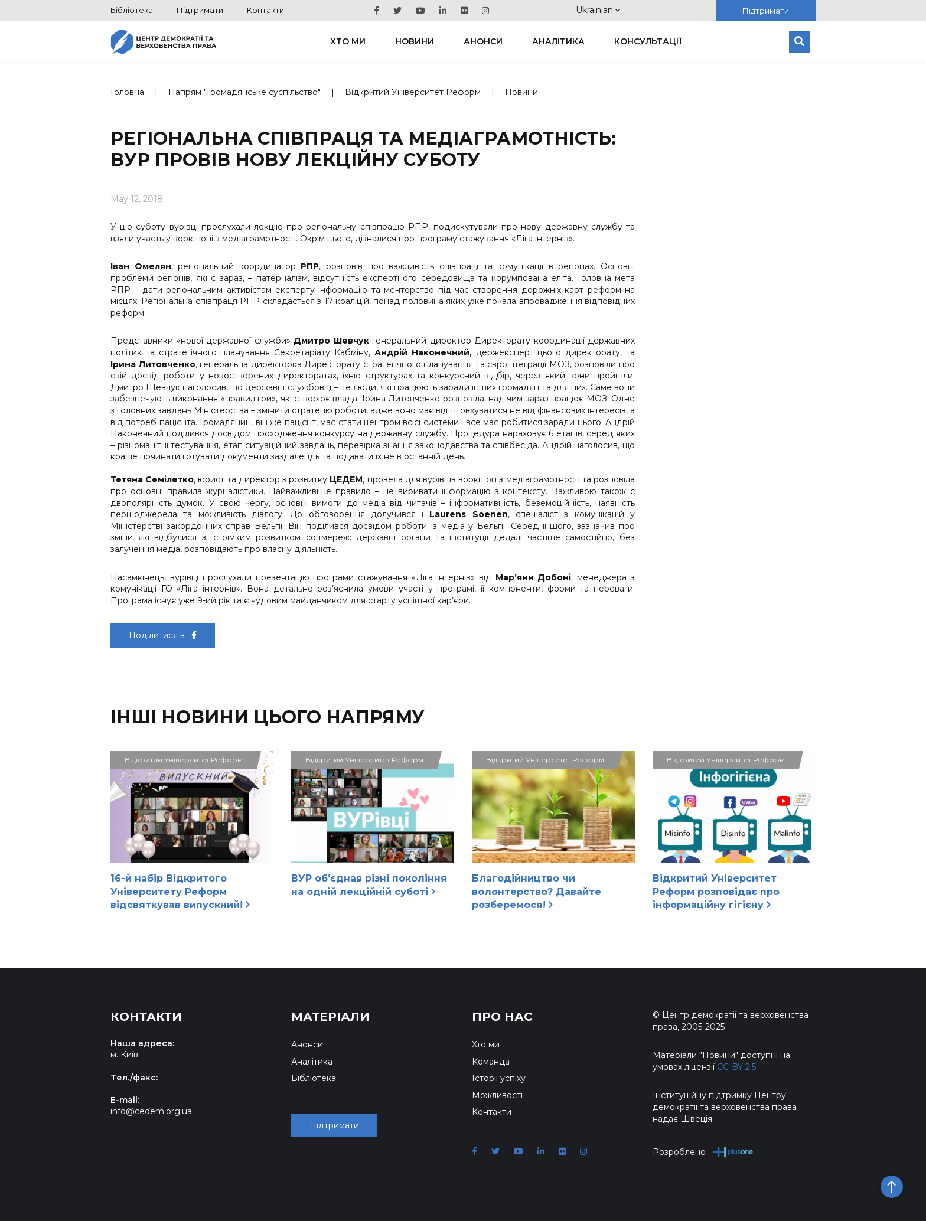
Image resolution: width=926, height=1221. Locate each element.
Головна (127, 92)
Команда (491, 1061)
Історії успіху (499, 1078)
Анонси (483, 41)
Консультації (648, 41)
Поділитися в (163, 635)
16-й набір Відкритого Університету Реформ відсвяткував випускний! (180, 891)
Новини (414, 41)
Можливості (497, 1095)
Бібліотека (131, 10)
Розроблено (703, 1151)
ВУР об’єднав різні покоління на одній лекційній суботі (369, 885)
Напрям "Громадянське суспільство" (244, 92)
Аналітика (558, 41)
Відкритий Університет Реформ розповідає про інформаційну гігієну (716, 891)
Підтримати (200, 10)
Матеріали (330, 1017)
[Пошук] (799, 42)
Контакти (265, 10)
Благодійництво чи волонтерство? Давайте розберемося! (536, 891)
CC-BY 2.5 (736, 1067)
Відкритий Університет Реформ (413, 92)
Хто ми (348, 41)
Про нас (502, 1017)
